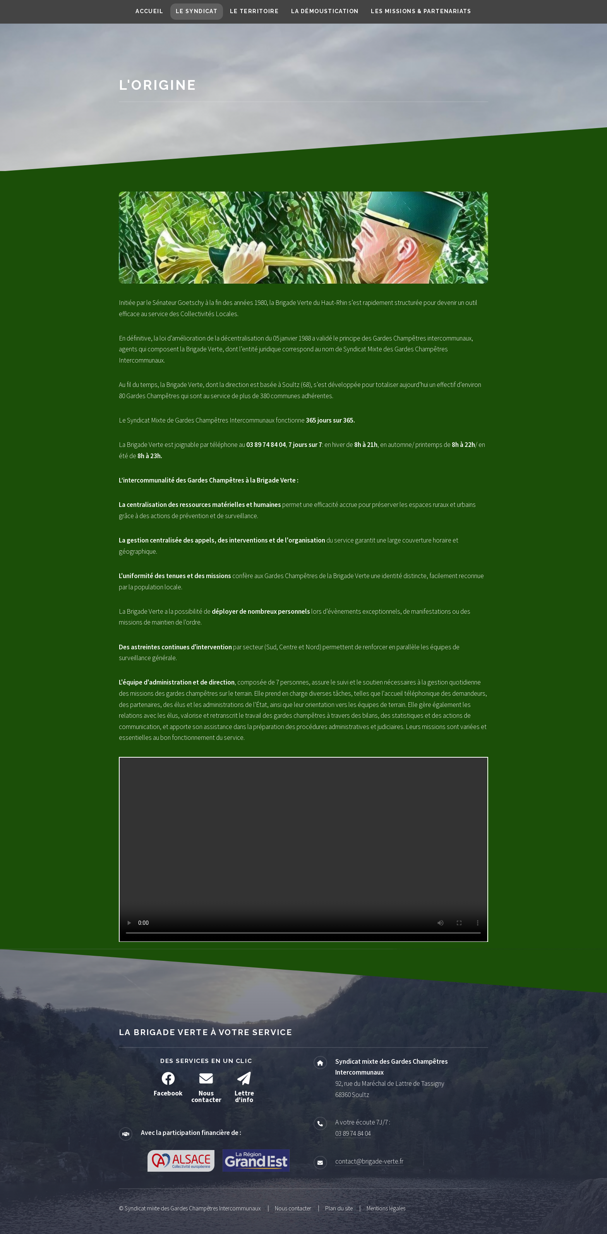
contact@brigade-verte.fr (369, 1161)
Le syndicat (197, 11)
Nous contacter (293, 1208)
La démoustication (325, 11)
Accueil (149, 11)
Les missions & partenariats (421, 11)
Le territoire (254, 11)
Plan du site (339, 1208)
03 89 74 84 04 (353, 1133)
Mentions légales (386, 1208)
